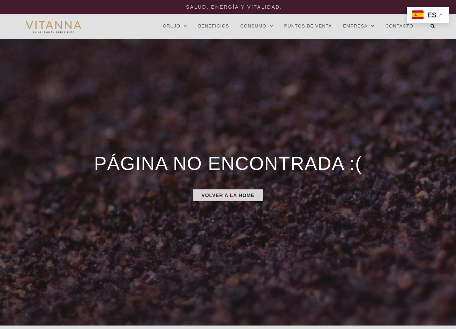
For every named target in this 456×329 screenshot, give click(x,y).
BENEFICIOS (213, 26)
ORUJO (175, 26)
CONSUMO (256, 26)
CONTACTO (399, 26)
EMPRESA (358, 26)
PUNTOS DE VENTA (308, 26)
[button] (432, 26)
